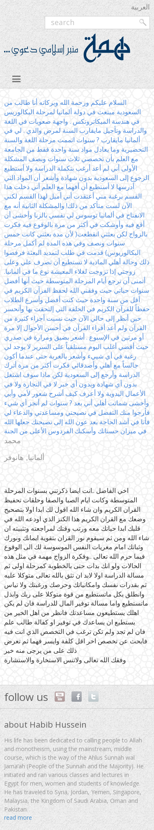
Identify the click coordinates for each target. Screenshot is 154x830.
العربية (140, 7)
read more (18, 817)
